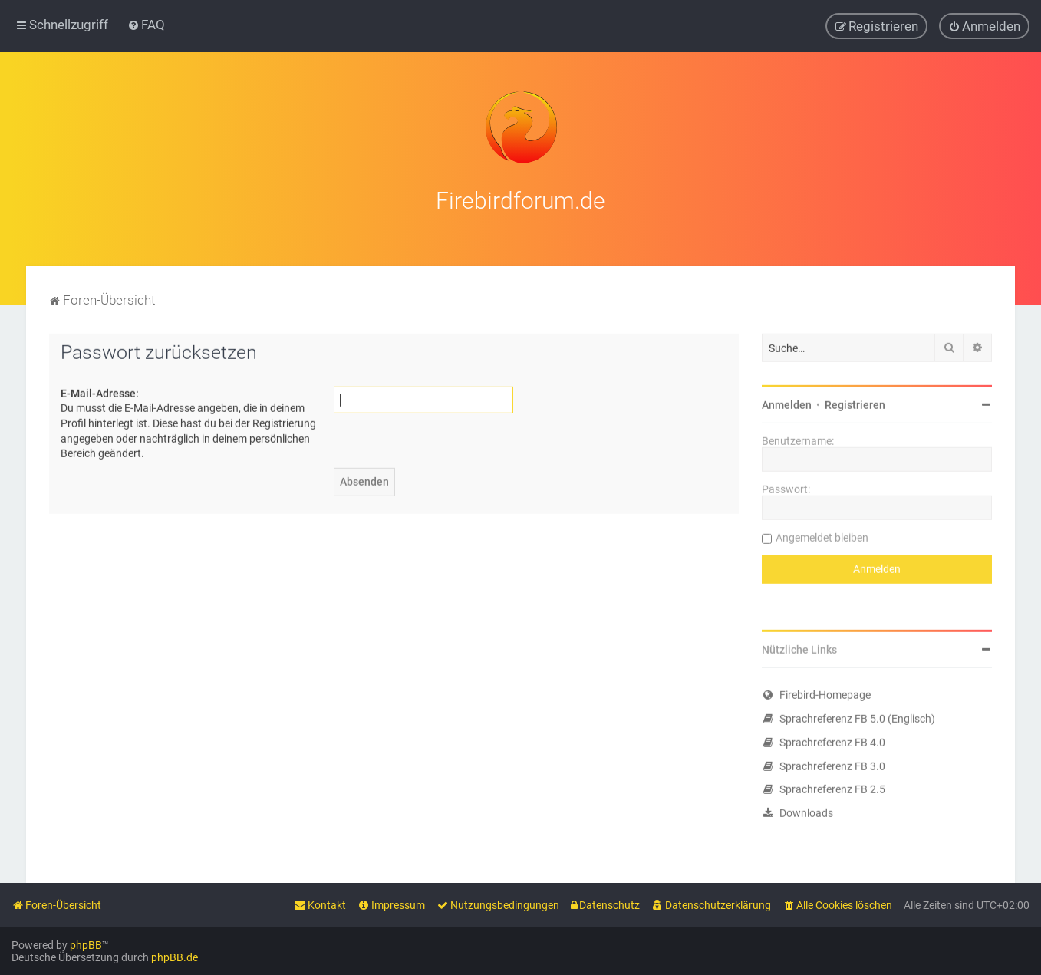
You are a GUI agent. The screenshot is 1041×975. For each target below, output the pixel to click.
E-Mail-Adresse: (100, 390)
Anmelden (787, 403)
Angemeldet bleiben (822, 535)
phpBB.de (174, 957)
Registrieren (855, 403)
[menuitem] (146, 24)
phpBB (86, 945)
